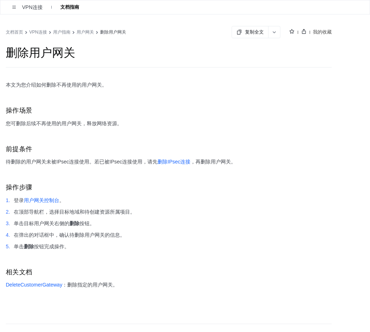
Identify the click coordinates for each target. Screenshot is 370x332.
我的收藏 (322, 32)
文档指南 (69, 7)
